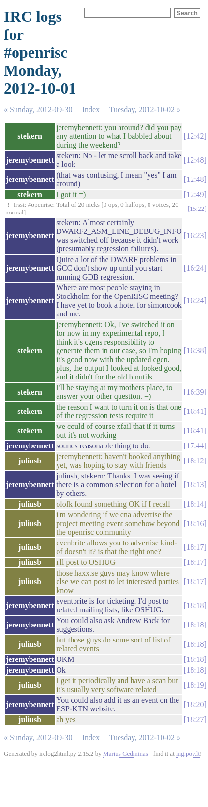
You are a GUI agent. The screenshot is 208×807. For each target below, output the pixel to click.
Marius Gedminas (125, 753)
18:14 (195, 504)
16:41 (195, 411)
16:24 (195, 268)
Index (91, 109)
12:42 (195, 136)
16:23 (195, 235)
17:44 (195, 446)
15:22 (197, 208)
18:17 (195, 547)
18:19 (195, 685)
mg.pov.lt (188, 753)
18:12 (195, 461)
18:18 (195, 605)
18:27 (195, 719)
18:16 (195, 523)
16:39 (195, 392)
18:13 (195, 484)
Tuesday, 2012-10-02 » (144, 109)
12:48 (195, 160)
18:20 (195, 704)
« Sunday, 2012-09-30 (38, 109)
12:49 (195, 194)
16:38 (195, 350)
